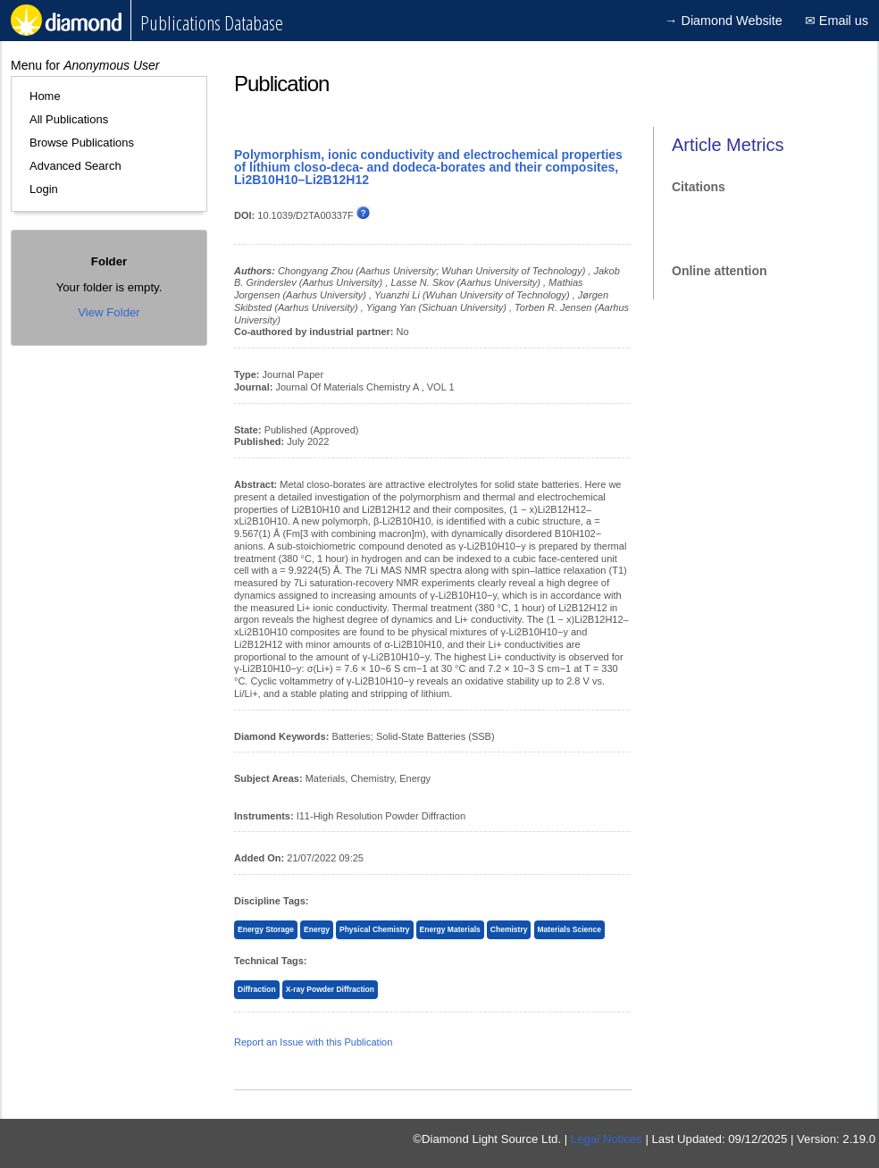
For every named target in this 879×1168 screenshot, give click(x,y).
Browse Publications (81, 142)
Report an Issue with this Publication (313, 1042)
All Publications (68, 119)
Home (45, 96)
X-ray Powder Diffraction (330, 989)
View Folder (108, 312)
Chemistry (509, 929)
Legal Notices (606, 1139)
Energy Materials (450, 929)
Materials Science (569, 929)
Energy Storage (266, 929)
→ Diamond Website (724, 20)
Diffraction (257, 989)
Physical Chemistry (374, 929)
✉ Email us (836, 20)
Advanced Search (75, 165)
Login (43, 189)
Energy (317, 929)
